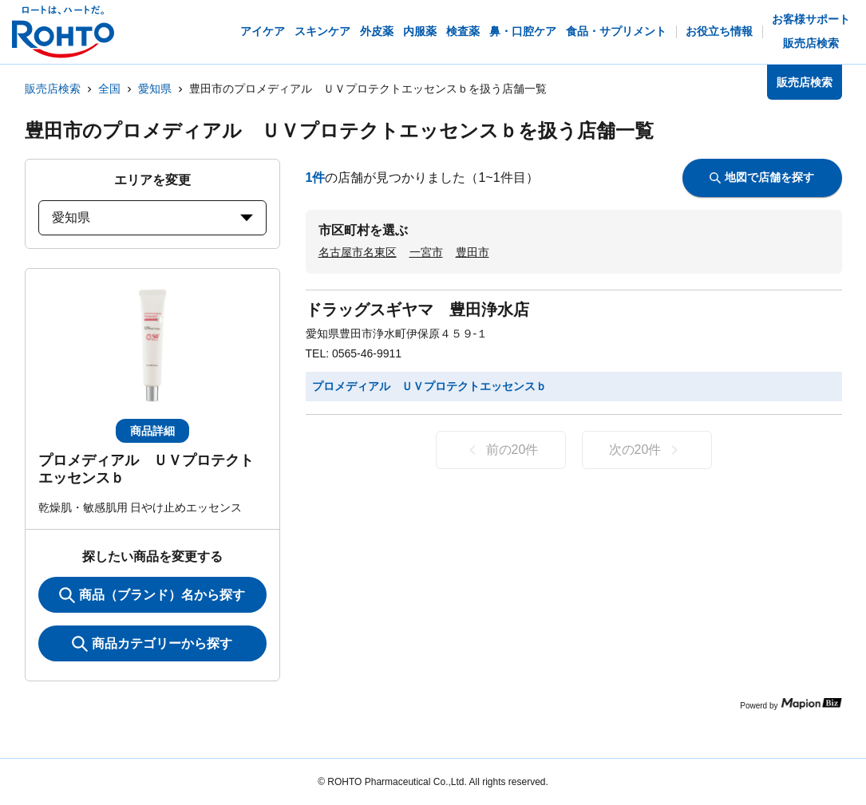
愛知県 (155, 88)
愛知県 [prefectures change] (152, 217)
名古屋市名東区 (357, 252)
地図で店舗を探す (762, 177)
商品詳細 (152, 430)
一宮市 (426, 252)
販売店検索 (53, 88)
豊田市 (472, 252)
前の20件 (501, 450)
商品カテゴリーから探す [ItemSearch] (152, 644)
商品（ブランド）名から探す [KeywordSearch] (152, 595)
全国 (109, 88)
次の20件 (647, 450)
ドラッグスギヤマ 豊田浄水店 (417, 309)
